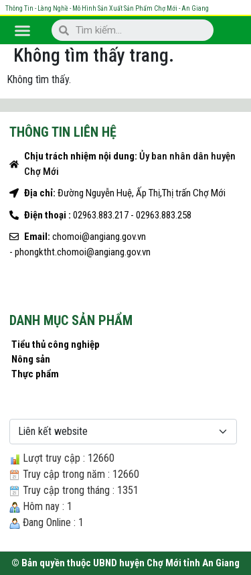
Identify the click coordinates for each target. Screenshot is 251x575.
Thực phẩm (35, 374)
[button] (22, 30)
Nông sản (30, 359)
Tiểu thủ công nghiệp (55, 344)
